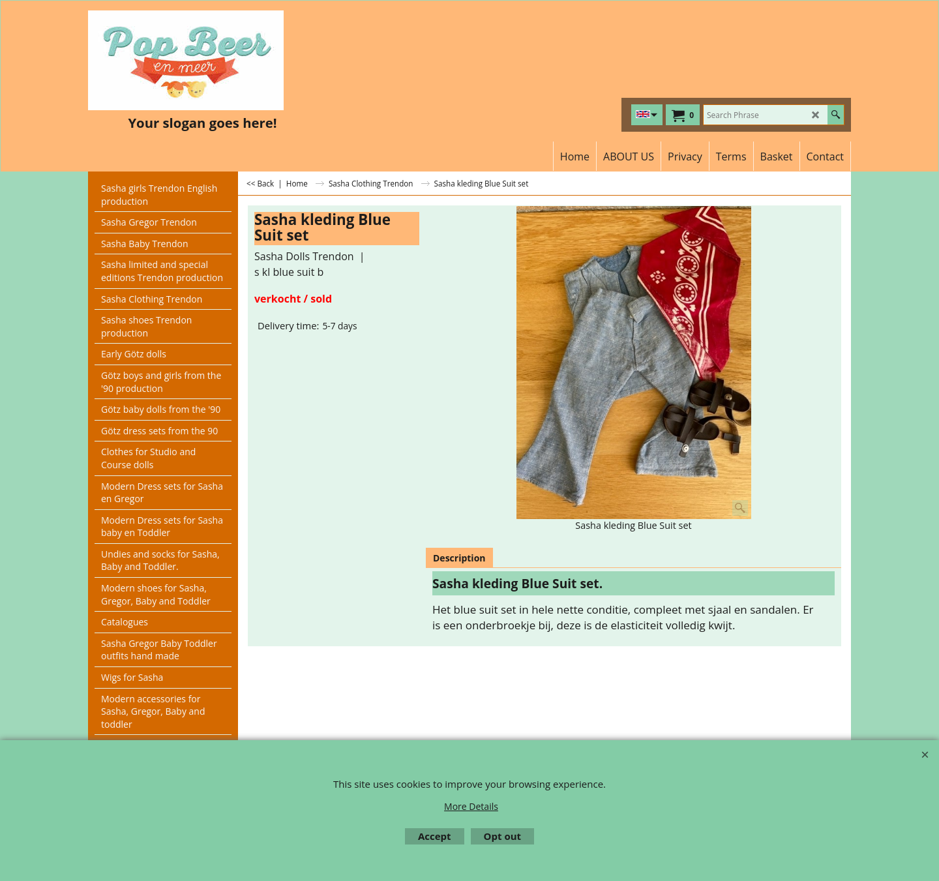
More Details (471, 806)
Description (459, 558)
